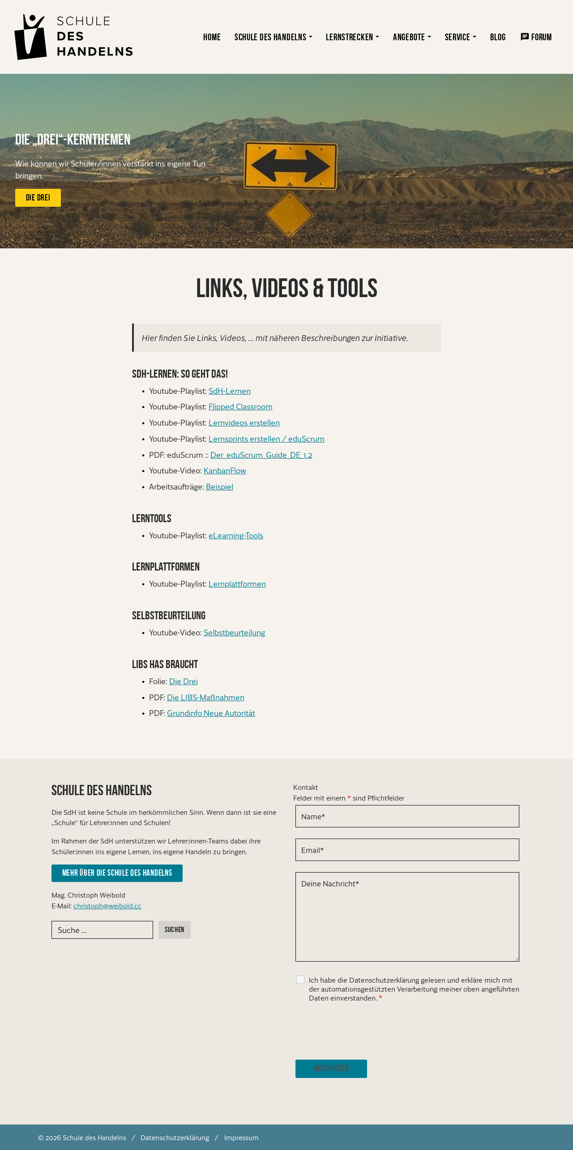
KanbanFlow (225, 470)
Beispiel (219, 486)
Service (457, 37)
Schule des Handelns (271, 37)
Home (212, 37)
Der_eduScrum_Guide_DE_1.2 (261, 454)
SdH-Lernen (230, 390)
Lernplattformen (237, 583)
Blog (498, 37)
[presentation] (363, 1031)
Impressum (241, 1137)
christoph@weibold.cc (107, 905)
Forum (541, 37)
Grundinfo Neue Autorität (211, 712)
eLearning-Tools (236, 535)
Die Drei (38, 197)
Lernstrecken (349, 37)
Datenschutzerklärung (175, 1137)
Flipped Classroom (241, 406)
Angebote (409, 37)
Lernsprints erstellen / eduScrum (267, 438)
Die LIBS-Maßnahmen (205, 697)
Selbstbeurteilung (234, 632)
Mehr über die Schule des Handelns (117, 872)
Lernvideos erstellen (244, 422)
